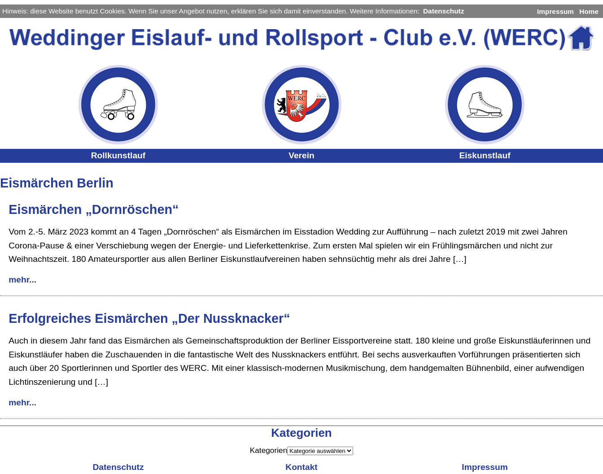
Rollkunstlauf (118, 155)
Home (589, 11)
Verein (301, 155)
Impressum (555, 11)
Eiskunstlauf (484, 155)
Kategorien (269, 450)
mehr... (22, 279)
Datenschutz (443, 11)
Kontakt (301, 467)
